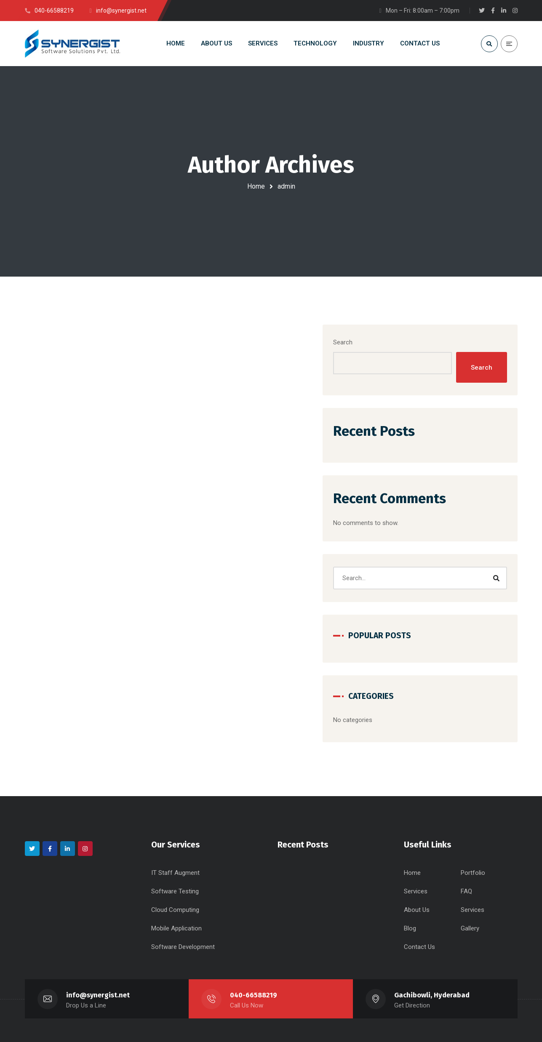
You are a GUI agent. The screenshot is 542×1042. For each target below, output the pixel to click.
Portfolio (473, 868)
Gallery (470, 923)
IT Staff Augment (175, 868)
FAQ (466, 886)
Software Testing (175, 886)
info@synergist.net (98, 990)
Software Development (183, 942)
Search (399, 336)
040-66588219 (254, 990)
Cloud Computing (175, 905)
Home (256, 186)
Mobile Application (176, 923)
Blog (410, 923)
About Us (417, 905)
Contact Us (419, 942)
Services (415, 886)
